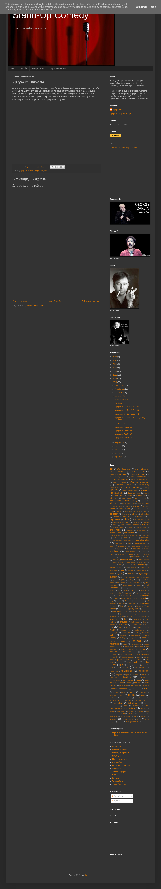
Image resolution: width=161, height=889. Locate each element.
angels (128, 506)
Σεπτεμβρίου (120, 396)
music (137, 641)
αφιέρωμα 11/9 (137, 471)
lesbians (112, 624)
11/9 (111, 469)
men (136, 633)
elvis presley (131, 562)
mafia (139, 627)
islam (119, 601)
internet (142, 598)
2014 (115, 371)
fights (120, 567)
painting (115, 657)
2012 (115, 379)
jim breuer (130, 606)
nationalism (114, 644)
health (143, 588)
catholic (145, 525)
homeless (128, 593)
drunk (131, 554)
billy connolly (115, 519)
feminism (142, 565)
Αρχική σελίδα (55, 301)
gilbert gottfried (143, 577)
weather (143, 716)
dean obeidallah (140, 543)
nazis (125, 644)
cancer (123, 525)
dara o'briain (117, 540)
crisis (132, 535)
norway (131, 649)
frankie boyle (141, 570)
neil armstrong (136, 644)
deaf (129, 543)
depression (120, 549)
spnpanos (117, 109)
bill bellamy (125, 514)
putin (111, 667)
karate (122, 616)
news (120, 646)
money (122, 638)
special (131, 695)
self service (124, 689)
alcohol (113, 503)
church (112, 533)
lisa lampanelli (136, 624)
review (143, 675)
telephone (136, 706)
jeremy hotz (131, 603)
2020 (115, 360)
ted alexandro (134, 703)
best (145, 511)
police (136, 662)
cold (119, 533)
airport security (131, 501)
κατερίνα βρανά (124, 485)
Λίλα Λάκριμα (117, 769)
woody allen (128, 719)
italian (127, 601)
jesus (115, 606)
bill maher (141, 517)
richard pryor (143, 677)
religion (144, 670)
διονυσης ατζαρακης (119, 482)
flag (126, 567)
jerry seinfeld (143, 603)
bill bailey (114, 514)
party (139, 657)
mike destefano (136, 635)
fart (120, 565)
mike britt (123, 635)
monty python (133, 638)
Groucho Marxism (119, 749)
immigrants (127, 596)
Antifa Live (116, 746)
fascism (127, 565)
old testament (132, 652)
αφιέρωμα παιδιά (26, 171)
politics (146, 662)
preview (129, 665)
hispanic (143, 590)
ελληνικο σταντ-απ (139, 482)
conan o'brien (141, 533)
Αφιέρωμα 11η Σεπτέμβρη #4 (127, 407)
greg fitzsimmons (134, 582)
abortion (129, 496)
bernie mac (137, 511)
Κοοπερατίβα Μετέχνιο (121, 765)
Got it (153, 7)
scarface (146, 685)
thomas (143, 708)
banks (112, 511)
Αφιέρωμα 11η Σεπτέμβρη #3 (127, 410)
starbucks (113, 698)
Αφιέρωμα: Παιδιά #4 (123, 431)
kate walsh (130, 616)
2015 (115, 368)
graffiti (144, 580)
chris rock (115, 530)
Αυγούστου (120, 442)
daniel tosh (144, 538)
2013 (115, 375)
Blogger (88, 875)
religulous (119, 675)
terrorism (130, 708)
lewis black (122, 624)
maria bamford (140, 630)
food (122, 570)
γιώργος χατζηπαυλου (137, 477)
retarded (135, 675)
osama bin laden (125, 654)
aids (111, 501)
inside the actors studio (129, 598)
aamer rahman (117, 496)
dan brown (116, 538)
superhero (137, 700)
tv (123, 714)
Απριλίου (119, 457)
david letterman (120, 543)
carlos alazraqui (133, 525)
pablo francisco (142, 654)
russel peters (123, 685)
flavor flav (134, 567)
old (124, 652)
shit (117, 692)
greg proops (128, 585)
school (114, 689)
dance (124, 538)
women (113, 719)
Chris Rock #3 (120, 423)
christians (130, 530)
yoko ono (120, 722)
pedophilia (137, 659)
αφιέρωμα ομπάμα (118, 474)
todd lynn (130, 711)
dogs (128, 549)
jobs (126, 611)
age (129, 498)
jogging (133, 611)
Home (13, 68)
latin (144, 622)
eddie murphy (143, 560)
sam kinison (135, 685)
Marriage (118, 403)
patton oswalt (123, 659)
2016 (115, 364)
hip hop (134, 590)
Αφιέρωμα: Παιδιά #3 (123, 434)
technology (118, 703)
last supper (135, 622)
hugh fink (139, 593)
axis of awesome (140, 509)
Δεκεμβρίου (120, 385)
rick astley (116, 680)
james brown (138, 601)
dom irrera (137, 549)
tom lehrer (139, 711)
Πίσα (114, 775)
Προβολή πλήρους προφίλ (121, 113)
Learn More (142, 7)
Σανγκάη (115, 778)
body (147, 519)
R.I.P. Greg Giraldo (122, 399)
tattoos (146, 700)
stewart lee (115, 700)
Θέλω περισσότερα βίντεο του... (125, 148)
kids (45, 171)
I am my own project (120, 753)
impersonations (142, 596)
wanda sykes (125, 716)
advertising (114, 498)
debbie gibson (135, 546)
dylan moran (136, 557)
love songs (129, 627)
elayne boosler (118, 562)
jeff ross (122, 603)
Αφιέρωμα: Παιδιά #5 (123, 427)
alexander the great (128, 503)
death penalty (122, 546)
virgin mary (114, 716)
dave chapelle (142, 540)
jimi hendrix (122, 609)
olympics (143, 652)
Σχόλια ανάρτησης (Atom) (33, 306)
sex (146, 688)
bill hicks (127, 516)
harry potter (134, 588)
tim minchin (120, 711)
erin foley (142, 562)
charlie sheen (118, 527)
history (112, 593)
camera (146, 522)
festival (112, 567)
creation (124, 535)
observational (115, 652)
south (122, 695)
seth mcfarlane (136, 689)
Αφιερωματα (38, 68)
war (135, 716)
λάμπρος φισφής (132, 487)
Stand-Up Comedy (50, 15)
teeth (125, 706)
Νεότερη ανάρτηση (20, 301)
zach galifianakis (132, 722)
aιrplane (146, 493)
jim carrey (140, 606)
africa (123, 498)
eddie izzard (127, 559)
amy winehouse (118, 506)
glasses (115, 580)
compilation (129, 533)
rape (136, 667)
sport (143, 695)
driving (112, 554)
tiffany (112, 711)
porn (115, 665)
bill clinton (145, 514)
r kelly (118, 667)
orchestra (113, 654)
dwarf (138, 554)
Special (23, 68)
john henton (142, 611)
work (139, 719)
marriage (113, 633)
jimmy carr (133, 609)
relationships (127, 671)
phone (120, 662)
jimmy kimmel (117, 611)
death (112, 546)
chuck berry (141, 530)
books (128, 522)
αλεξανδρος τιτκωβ (124, 469)
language (123, 622)
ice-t (118, 596)
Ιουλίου (118, 446)
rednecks (143, 667)
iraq (111, 601)
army (128, 509)
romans (129, 683)
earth (147, 557)
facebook (113, 565)
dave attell (127, 540)
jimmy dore (145, 609)
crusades (146, 535)
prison (143, 665)
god (122, 580)
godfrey (130, 580)
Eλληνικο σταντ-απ (57, 68)
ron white (137, 683)
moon (143, 638)
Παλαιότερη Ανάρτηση (91, 301)
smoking (131, 692)
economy (115, 560)
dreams (143, 551)
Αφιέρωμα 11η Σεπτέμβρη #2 (127, 414)
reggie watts (114, 671)
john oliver (123, 614)
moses (112, 641)
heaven (112, 590)
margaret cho (125, 630)
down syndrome (131, 551)
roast (138, 680)
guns (139, 585)
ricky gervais (128, 680)
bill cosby (116, 517)
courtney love (114, 535)
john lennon (114, 614)
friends (112, 573)
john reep (133, 614)
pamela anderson (128, 657)
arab (121, 509)
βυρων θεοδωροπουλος (118, 477)
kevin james (115, 619)
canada (114, 525)
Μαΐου (118, 453)
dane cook (133, 538)
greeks (112, 582)
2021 (115, 357)
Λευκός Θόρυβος (119, 772)
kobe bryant (138, 619)
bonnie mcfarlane (118, 522)
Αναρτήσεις (117, 796)
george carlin (38, 171)
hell (119, 590)
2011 (115, 382)
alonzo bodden (143, 503)
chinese (129, 527)
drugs (121, 554)
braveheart (137, 522)
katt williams (142, 616)
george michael (129, 577)
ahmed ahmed (140, 498)
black (126, 519)
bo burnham (139, 519)
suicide (128, 700)
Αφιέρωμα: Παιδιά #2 (123, 438)
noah (122, 649)
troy (119, 714)
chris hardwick (141, 527)
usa (130, 713)
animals (136, 506)
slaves (123, 692)
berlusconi (127, 511)
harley (124, 588)
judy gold (113, 616)
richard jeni (126, 677)
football (130, 570)
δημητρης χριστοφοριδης (140, 479)
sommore (113, 695)
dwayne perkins (123, 557)
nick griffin (139, 646)
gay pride (131, 573)
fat (134, 565)
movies (123, 641)
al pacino (143, 501)
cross (138, 535)
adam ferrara (140, 496)
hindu (125, 590)
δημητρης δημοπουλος (119, 479)
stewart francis (140, 698)
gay (120, 573)
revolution (113, 677)
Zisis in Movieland (119, 759)
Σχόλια (116, 801)
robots (122, 683)
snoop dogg (142, 692)
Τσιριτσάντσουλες (119, 784)
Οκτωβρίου (120, 393)
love (120, 627)
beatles (119, 511)
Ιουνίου (118, 450)
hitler (119, 593)
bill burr (135, 514)
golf (137, 580)
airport (118, 501)
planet (129, 662)
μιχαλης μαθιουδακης (129, 490)
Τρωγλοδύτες (117, 781)
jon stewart (142, 614)
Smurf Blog (116, 756)
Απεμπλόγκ (117, 762)
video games (141, 714)
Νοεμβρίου (119, 389)
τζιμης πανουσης (134, 493)
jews (122, 606)
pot (121, 665)
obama (142, 649)
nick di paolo (129, 646)
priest (136, 665)
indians (115, 598)
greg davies (121, 582)
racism (126, 667)
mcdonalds (126, 633)
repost (127, 675)
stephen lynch (126, 698)
